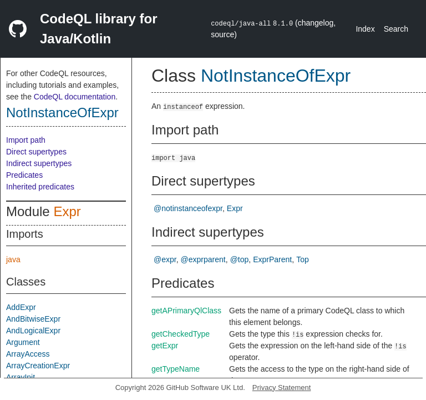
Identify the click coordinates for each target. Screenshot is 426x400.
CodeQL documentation (74, 96)
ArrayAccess (28, 353)
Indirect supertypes (39, 163)
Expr (66, 211)
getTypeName (175, 368)
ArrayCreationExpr (38, 365)
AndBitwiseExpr (33, 318)
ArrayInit (20, 377)
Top (302, 259)
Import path (25, 140)
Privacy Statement (281, 387)
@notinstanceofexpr (188, 208)
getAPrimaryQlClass (186, 310)
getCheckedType (180, 333)
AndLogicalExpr (33, 330)
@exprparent (203, 259)
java (13, 259)
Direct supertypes (36, 151)
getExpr (164, 345)
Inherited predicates (40, 186)
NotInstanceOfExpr (62, 112)
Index (365, 28)
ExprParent (272, 259)
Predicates (24, 175)
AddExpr (21, 307)
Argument (23, 342)
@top (239, 259)
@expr (165, 259)
